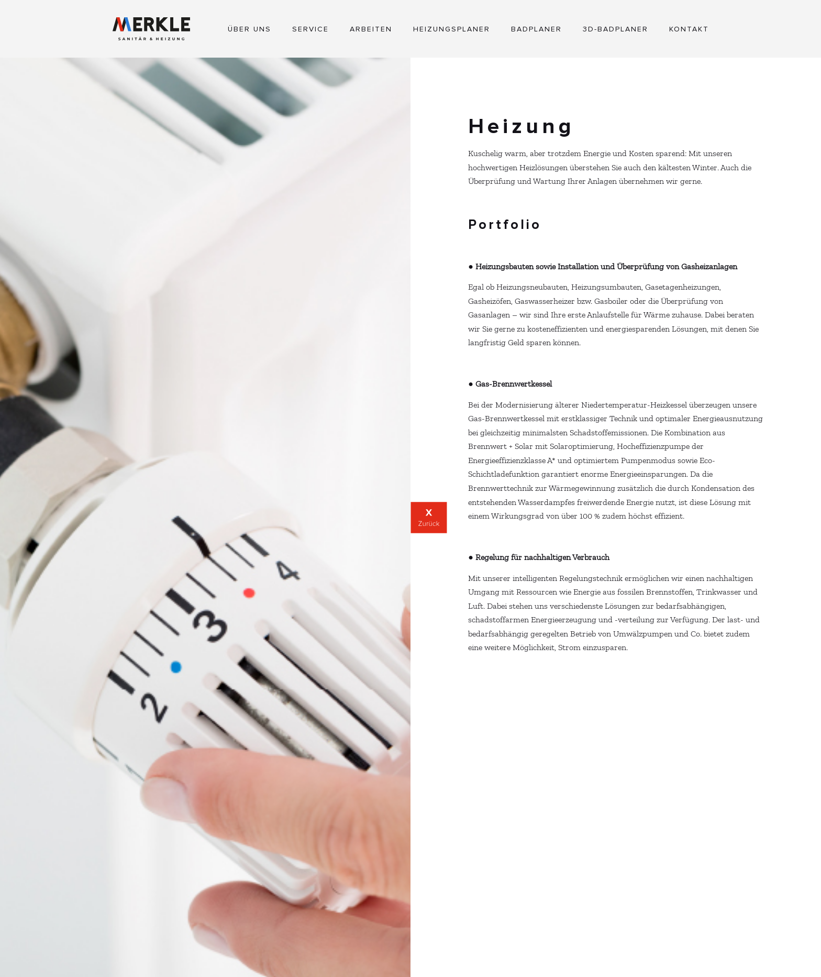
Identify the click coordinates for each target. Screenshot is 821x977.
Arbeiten (371, 29)
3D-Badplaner (615, 29)
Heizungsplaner (451, 29)
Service (310, 29)
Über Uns (249, 29)
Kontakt (689, 29)
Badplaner (536, 29)
